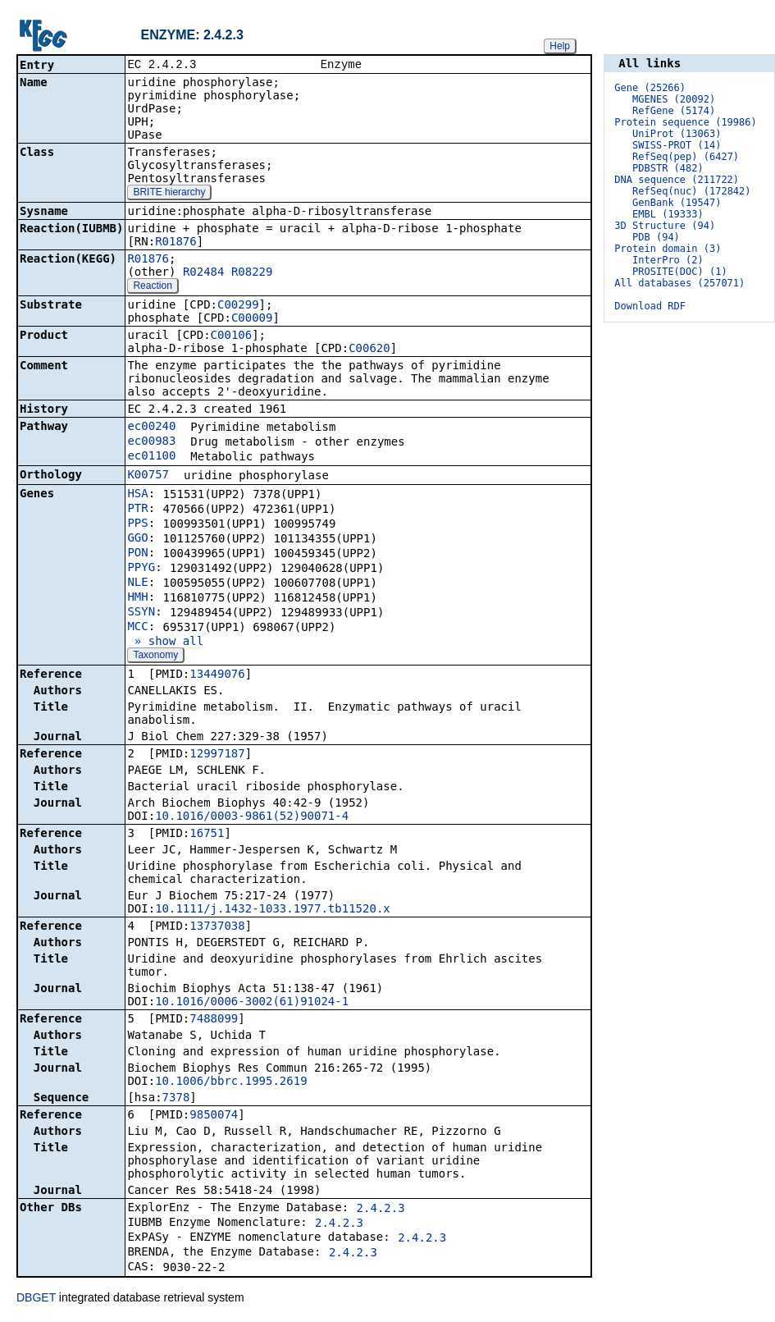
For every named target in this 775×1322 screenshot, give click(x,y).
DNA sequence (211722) (676, 179)
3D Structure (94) (664, 225)
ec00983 (151, 442)
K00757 (148, 476)
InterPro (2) (668, 260)
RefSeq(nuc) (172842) (691, 191)
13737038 (216, 927)
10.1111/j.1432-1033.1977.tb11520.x (272, 910)
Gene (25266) (650, 88)
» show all (165, 642)
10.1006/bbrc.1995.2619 (231, 1082)
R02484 (204, 273)
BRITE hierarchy (169, 193)
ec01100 (151, 457)
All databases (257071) (679, 283)
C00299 (238, 306)
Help (559, 46)
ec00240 (151, 427)
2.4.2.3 (381, 1209)
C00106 (232, 336)
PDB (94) (656, 237)
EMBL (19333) (668, 214)
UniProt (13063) (676, 134)
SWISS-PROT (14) (676, 145)
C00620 (369, 349)
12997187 (216, 755)
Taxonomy (155, 656)
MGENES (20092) (673, 99)
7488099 (213, 1020)
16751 (206, 834)
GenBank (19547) (676, 202)
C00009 (252, 319)
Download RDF (650, 306)
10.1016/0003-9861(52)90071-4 (252, 817)
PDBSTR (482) (668, 168)
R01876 (176, 242)
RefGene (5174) (673, 111)
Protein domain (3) (667, 248)
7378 (176, 1098)
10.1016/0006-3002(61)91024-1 (252, 1002)
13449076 (216, 675)
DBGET (36, 1299)
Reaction (152, 287)
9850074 (213, 1116)
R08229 (252, 273)
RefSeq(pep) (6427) (685, 156)
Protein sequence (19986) (685, 122)
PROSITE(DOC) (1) (679, 271)
